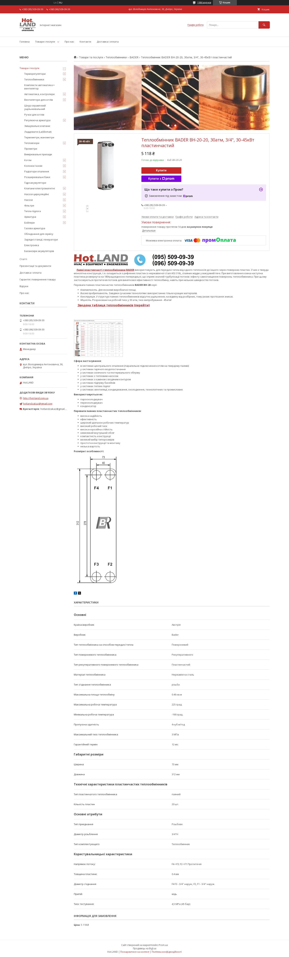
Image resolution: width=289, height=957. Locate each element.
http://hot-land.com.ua (35, 398)
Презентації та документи (35, 266)
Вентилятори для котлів (38, 99)
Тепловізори (31, 143)
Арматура (30, 216)
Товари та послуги (91, 57)
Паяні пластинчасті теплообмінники (101, 270)
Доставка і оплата (108, 41)
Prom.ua (163, 945)
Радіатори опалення (36, 171)
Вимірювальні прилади (38, 154)
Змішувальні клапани (37, 126)
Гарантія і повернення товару (38, 279)
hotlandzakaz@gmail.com (37, 403)
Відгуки (24, 286)
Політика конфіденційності (167, 951)
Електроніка (31, 245)
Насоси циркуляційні (36, 194)
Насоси (28, 200)
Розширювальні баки (37, 177)
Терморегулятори (35, 73)
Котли (27, 160)
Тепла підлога (32, 211)
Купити (161, 170)
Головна (25, 41)
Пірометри (30, 148)
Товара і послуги (29, 68)
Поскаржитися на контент (134, 951)
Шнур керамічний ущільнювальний (35, 107)
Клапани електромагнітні (39, 188)
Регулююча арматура (37, 120)
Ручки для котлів (34, 114)
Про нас (69, 41)
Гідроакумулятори (35, 182)
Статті (23, 259)
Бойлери (29, 222)
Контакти (85, 41)
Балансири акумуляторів (39, 251)
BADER (134, 57)
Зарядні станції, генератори (41, 239)
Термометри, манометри (39, 137)
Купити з (161, 178)
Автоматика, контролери (39, 94)
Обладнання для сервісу (38, 234)
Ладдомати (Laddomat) (37, 131)
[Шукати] (264, 25)
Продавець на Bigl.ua (144, 948)
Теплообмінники (116, 57)
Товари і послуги (45, 41)
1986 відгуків (204, 2)
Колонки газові (33, 165)
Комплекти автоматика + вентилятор (39, 86)
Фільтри (29, 205)
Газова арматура (34, 228)
